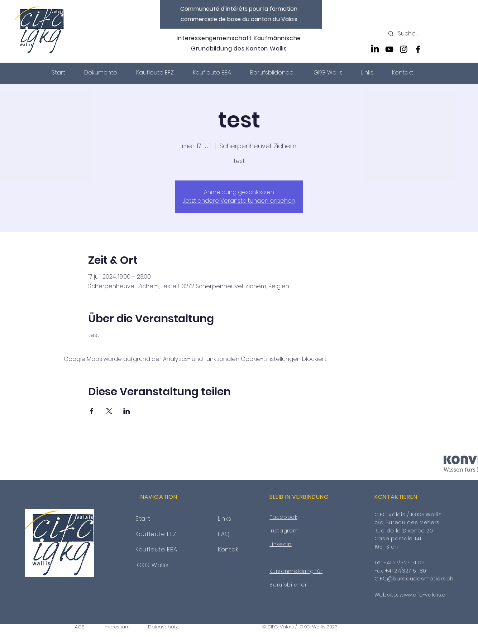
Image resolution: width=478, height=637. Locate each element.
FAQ (224, 534)
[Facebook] (418, 49)
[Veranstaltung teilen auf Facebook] (91, 411)
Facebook (283, 517)
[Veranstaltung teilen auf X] (109, 411)
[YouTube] (389, 49)
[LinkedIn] (375, 49)
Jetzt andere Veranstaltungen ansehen (239, 201)
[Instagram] (403, 49)
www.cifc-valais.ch (424, 594)
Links (224, 519)
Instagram (283, 530)
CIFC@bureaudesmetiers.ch (414, 578)
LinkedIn (280, 544)
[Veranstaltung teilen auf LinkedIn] (126, 411)
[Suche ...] (427, 34)
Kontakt (229, 549)
